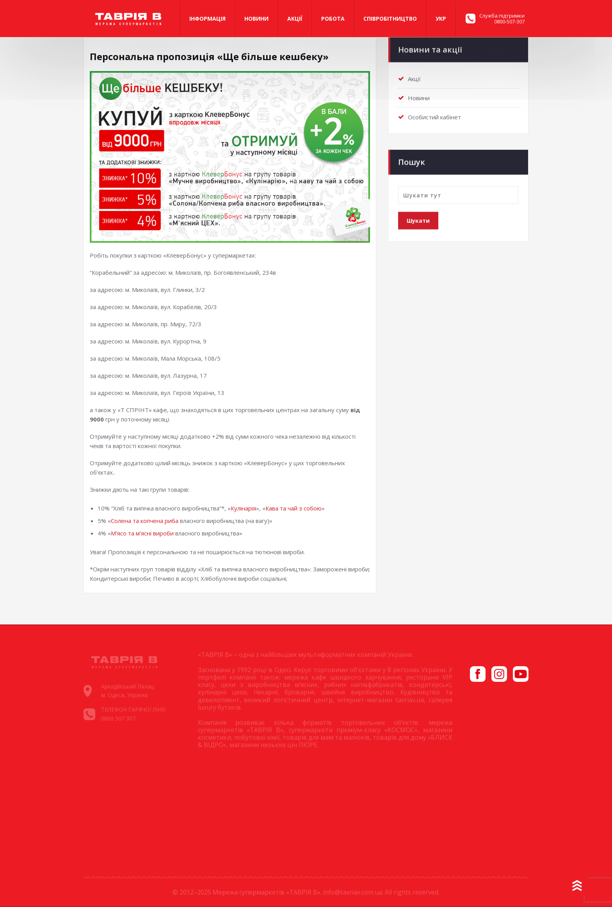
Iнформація (207, 18)
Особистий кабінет (434, 116)
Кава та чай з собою (293, 508)
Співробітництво (390, 18)
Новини (256, 18)
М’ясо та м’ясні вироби (142, 533)
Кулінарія (243, 508)
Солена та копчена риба (144, 521)
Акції (294, 18)
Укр (441, 18)
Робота (333, 18)
